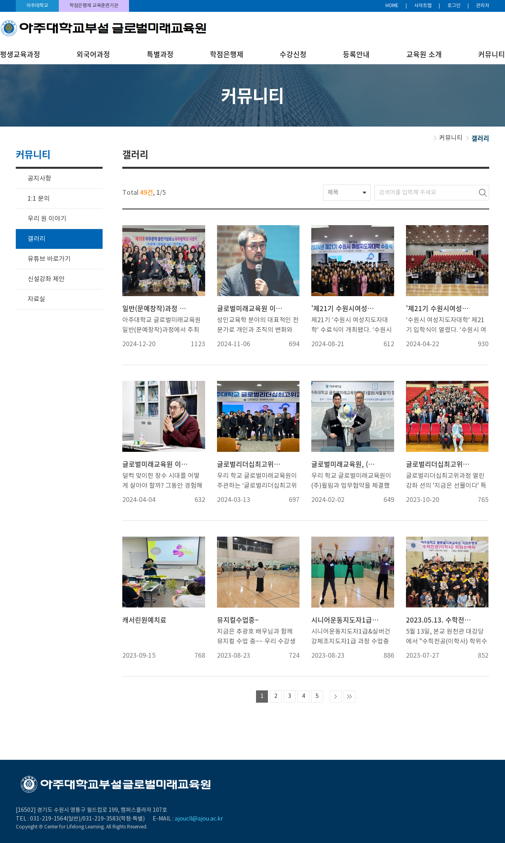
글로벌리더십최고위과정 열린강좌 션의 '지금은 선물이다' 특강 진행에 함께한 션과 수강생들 (446, 481)
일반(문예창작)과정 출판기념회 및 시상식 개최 (156, 308)
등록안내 (356, 54)
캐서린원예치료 (144, 619)
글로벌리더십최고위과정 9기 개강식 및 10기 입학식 (251, 464)
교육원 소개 (424, 54)
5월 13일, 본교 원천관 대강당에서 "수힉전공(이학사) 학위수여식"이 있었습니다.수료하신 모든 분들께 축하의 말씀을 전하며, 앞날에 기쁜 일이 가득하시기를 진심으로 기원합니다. (446, 637)
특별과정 (160, 54)
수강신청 (293, 54)
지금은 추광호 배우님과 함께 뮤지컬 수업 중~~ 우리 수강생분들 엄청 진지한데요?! (256, 637)
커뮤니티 (491, 54)
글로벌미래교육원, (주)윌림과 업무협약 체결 (345, 464)
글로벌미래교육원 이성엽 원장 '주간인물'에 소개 (251, 308)
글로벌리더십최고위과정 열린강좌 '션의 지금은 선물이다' (440, 464)
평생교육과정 (20, 54)
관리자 (482, 5)
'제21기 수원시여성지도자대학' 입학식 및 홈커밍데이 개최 (440, 308)
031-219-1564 (48, 819)
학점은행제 (226, 54)
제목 (333, 192)
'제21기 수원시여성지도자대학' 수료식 (345, 308)
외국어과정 (93, 54)
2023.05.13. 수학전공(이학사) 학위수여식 (440, 619)
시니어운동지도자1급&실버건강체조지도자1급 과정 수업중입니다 (350, 637)
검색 (483, 192)
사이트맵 (423, 5)
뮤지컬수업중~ (238, 619)
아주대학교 (37, 5)
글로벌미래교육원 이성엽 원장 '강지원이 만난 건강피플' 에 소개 (156, 464)
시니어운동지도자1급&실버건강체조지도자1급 (345, 619)
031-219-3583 (100, 819)
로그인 (453, 5)
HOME (391, 5)
